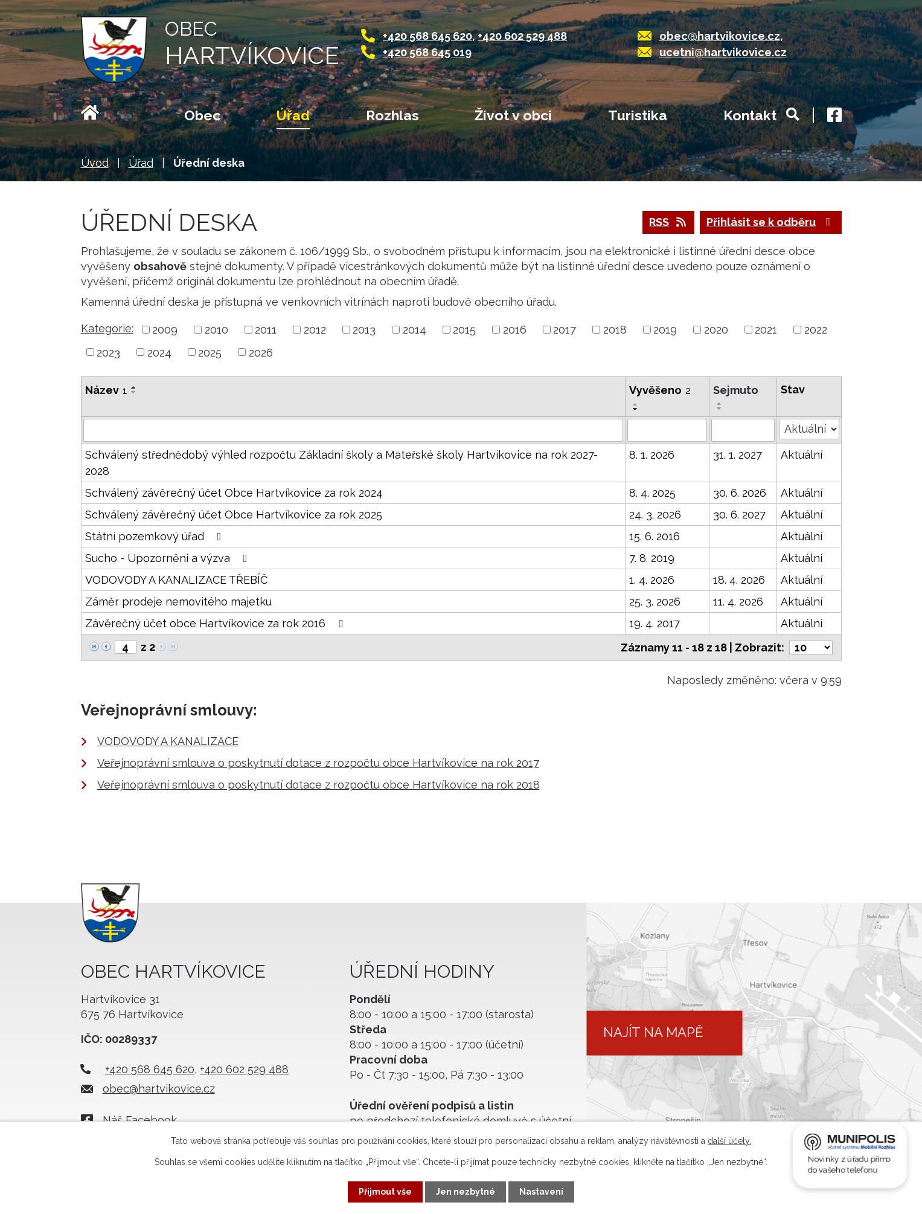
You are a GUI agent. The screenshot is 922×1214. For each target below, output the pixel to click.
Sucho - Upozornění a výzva (168, 558)
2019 (665, 329)
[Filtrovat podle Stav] (809, 429)
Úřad (293, 115)
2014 (414, 329)
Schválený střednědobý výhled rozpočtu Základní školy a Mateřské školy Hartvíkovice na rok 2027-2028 (341, 462)
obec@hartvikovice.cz (719, 36)
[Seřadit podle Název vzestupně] (134, 387)
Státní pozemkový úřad (155, 536)
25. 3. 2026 (654, 601)
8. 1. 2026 (651, 454)
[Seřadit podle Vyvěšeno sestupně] (635, 409)
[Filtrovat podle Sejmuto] (743, 430)
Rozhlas (392, 115)
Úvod (105, 116)
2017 (564, 329)
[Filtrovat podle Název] (353, 430)
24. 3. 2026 (655, 514)
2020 (716, 329)
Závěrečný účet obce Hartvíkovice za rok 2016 (216, 623)
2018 (615, 329)
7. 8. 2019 (651, 558)
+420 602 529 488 (522, 36)
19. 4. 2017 (654, 623)
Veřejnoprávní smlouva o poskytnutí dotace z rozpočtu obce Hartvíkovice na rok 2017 (318, 763)
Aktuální (801, 454)
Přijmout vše (385, 1191)
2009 (165, 329)
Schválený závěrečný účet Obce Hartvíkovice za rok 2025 (233, 514)
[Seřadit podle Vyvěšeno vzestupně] (635, 404)
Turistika (637, 115)
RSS (668, 222)
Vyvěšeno (660, 390)
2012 (315, 329)
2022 (815, 329)
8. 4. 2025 (652, 492)
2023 (108, 352)
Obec (202, 115)
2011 (266, 329)
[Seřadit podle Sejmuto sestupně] (719, 408)
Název (106, 390)
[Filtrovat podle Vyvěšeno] (667, 430)
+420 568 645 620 (427, 36)
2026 (261, 352)
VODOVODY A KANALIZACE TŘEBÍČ (176, 579)
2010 (216, 329)
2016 (515, 329)
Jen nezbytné (465, 1191)
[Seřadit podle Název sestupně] (134, 392)
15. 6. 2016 (654, 536)
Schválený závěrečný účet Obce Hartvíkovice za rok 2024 (234, 492)
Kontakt (749, 115)
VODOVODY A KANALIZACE (168, 741)
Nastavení (541, 1191)
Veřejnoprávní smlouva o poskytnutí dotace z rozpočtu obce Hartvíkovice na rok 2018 (318, 784)
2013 (364, 329)
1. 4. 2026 (651, 579)
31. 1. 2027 (737, 454)
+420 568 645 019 (427, 52)
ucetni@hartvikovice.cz (723, 52)
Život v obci (513, 115)
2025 (210, 352)
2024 (159, 352)
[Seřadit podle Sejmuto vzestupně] (719, 403)
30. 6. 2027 (739, 514)
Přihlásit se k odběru (770, 222)
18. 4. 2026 (739, 579)
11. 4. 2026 (738, 601)
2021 (766, 329)
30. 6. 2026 (739, 492)
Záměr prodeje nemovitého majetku (178, 601)
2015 (464, 329)
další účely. (729, 1141)
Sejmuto (735, 390)
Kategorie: (107, 328)
